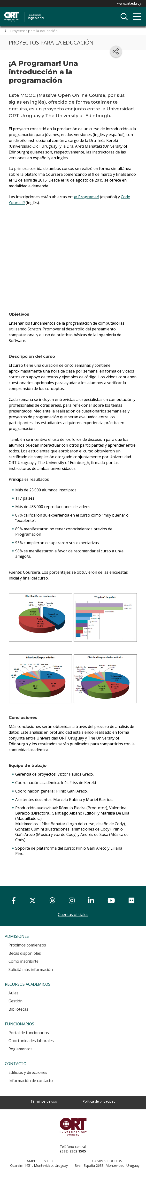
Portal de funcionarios (28, 1032)
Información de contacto (30, 1080)
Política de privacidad (99, 1101)
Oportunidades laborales (31, 1040)
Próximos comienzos (27, 945)
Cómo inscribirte (23, 961)
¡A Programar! (86, 196)
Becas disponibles (24, 953)
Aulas (13, 993)
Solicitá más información (30, 969)
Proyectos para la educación (34, 31)
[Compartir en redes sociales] (116, 51)
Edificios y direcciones (27, 1072)
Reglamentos (20, 1049)
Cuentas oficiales (73, 914)
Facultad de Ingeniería (54, 12)
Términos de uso (44, 1101)
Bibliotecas (18, 1009)
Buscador (124, 17)
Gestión (15, 1001)
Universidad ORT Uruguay (73, 1127)
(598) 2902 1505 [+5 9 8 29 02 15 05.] (73, 1151)
